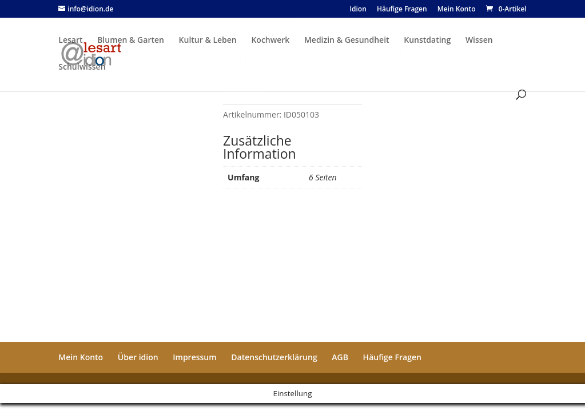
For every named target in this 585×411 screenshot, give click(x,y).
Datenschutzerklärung (274, 357)
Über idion (138, 357)
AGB (340, 357)
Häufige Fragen (392, 357)
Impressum (194, 357)
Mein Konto (80, 357)
